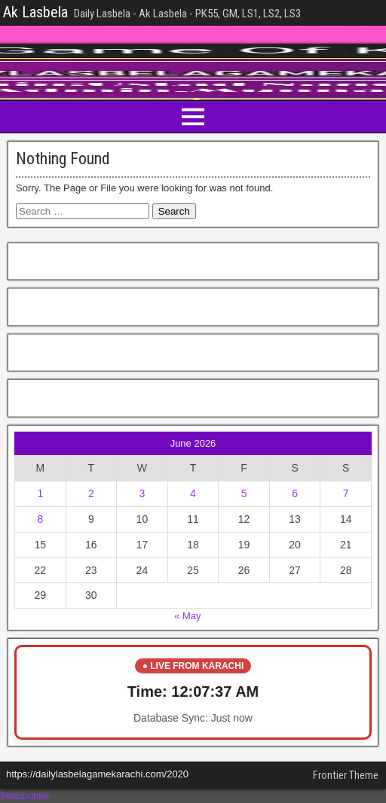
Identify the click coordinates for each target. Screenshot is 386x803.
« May (187, 615)
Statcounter (25, 795)
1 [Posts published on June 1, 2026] (40, 493)
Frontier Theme (345, 775)
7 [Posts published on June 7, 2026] (346, 493)
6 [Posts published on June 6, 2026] (295, 493)
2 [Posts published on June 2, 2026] (91, 493)
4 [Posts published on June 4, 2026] (193, 493)
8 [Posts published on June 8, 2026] (40, 519)
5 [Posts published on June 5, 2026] (244, 493)
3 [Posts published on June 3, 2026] (142, 493)
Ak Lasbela (35, 12)
